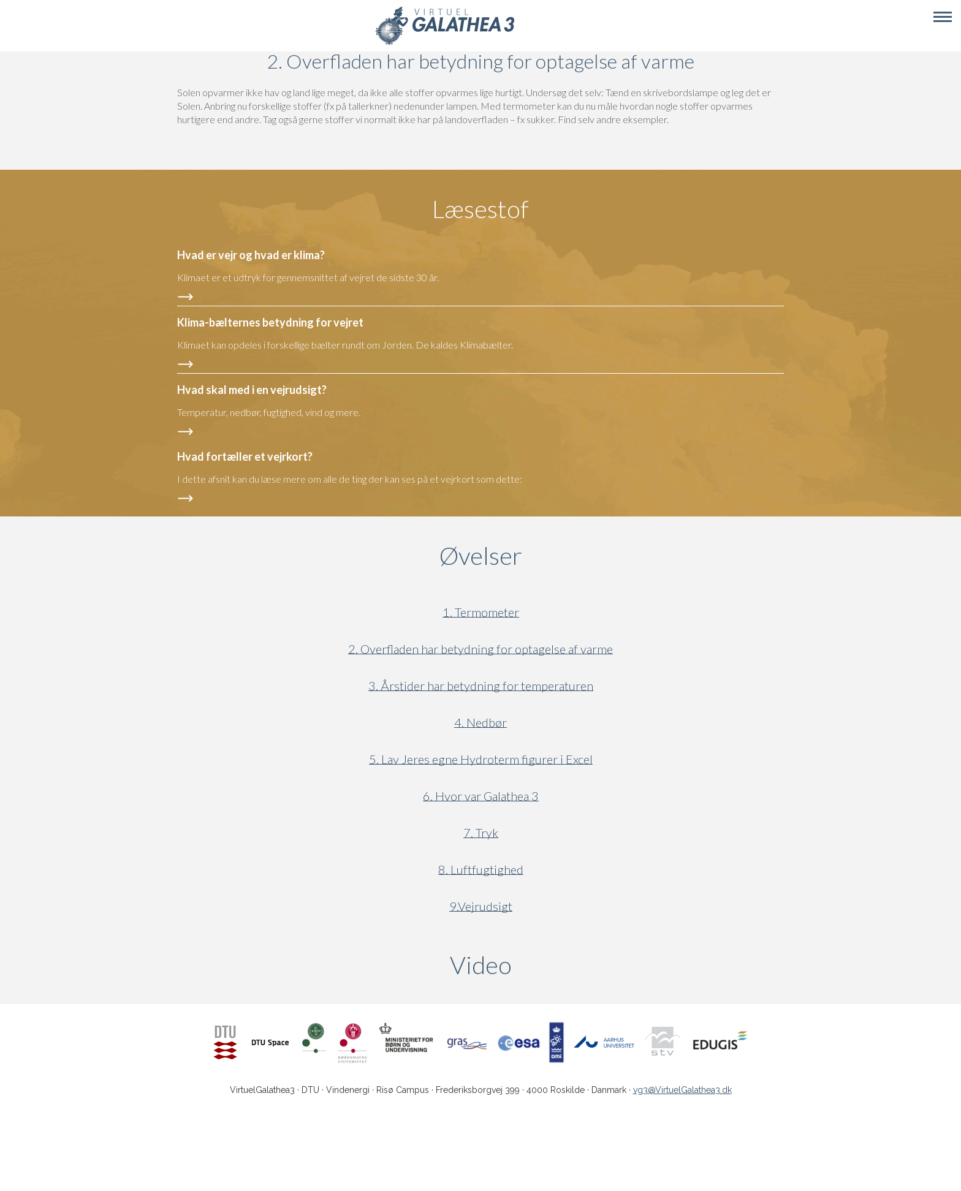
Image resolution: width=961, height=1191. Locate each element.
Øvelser (480, 555)
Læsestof (480, 209)
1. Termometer (481, 612)
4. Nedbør (480, 722)
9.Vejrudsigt (480, 906)
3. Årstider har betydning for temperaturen (480, 686)
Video (539, 965)
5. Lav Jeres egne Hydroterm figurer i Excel (481, 759)
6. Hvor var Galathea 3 (481, 796)
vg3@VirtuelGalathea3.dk (682, 1090)
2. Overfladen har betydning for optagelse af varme (480, 649)
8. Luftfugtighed (480, 869)
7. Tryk (480, 833)
